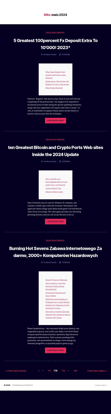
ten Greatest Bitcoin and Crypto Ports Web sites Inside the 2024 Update (55, 157)
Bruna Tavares (51, 55)
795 (76, 394)
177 (47, 394)
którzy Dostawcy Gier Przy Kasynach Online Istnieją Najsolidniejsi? (57, 304)
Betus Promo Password (55, 91)
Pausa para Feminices (55, 33)
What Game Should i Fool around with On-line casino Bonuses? (57, 75)
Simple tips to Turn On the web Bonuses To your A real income (57, 84)
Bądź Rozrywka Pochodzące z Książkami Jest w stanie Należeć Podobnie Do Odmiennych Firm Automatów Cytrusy (58, 323)
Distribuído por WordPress (22, 409)
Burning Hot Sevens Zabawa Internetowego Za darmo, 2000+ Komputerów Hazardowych (55, 265)
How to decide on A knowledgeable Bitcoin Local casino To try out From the (57, 192)
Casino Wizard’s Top (54, 199)
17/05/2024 (66, 55)
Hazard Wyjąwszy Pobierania (58, 297)
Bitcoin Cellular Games (55, 202)
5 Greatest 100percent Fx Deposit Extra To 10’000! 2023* (55, 43)
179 (62, 394)
